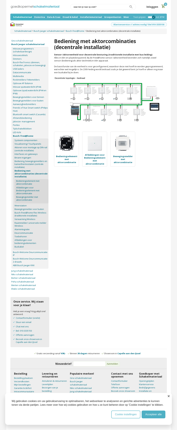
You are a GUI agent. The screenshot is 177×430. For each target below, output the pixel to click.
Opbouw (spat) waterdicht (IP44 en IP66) (29, 92)
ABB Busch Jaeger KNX (24, 265)
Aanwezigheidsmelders (24, 104)
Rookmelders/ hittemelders (26, 79)
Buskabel (19, 246)
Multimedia (18, 76)
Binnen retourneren (84, 353)
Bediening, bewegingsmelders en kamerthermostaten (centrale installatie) (31, 164)
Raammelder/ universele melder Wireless (30, 224)
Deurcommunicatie (24, 232)
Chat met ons (22, 326)
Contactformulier (119, 380)
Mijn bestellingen (22, 384)
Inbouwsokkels (20, 55)
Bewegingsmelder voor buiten (29, 209)
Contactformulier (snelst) (28, 317)
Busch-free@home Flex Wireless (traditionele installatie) (30, 214)
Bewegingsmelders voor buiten (28, 100)
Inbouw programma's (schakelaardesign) (23, 50)
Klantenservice (122, 24)
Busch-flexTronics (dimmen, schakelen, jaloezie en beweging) (29, 64)
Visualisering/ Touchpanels (28, 143)
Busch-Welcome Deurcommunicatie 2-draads (30, 260)
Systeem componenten (26, 140)
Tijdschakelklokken (22, 128)
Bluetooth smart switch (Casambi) (29, 114)
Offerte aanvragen (25, 334)
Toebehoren (21, 236)
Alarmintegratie (22, 229)
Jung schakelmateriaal (22, 270)
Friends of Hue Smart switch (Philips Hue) (30, 109)
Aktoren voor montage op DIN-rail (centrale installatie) (31, 149)
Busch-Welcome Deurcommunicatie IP (30, 254)
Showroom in (121, 353)
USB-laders (18, 68)
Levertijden (47, 384)
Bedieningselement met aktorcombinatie (66, 159)
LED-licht (17, 132)
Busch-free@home (23, 135)
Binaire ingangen (23, 157)
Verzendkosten (21, 381)
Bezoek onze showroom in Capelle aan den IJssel (29, 341)
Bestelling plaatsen (23, 378)
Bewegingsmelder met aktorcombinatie (123, 159)
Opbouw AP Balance (23, 83)
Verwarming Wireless (25, 219)
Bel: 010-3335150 (24, 330)
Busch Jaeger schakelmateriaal (28, 44)
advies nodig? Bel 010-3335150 (148, 24)
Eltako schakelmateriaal (23, 288)
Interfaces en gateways (26, 154)
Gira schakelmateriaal (22, 40)
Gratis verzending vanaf (51, 353)
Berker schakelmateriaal (23, 277)
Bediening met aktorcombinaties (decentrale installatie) (31, 173)
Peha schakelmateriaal (22, 281)
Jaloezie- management (24, 121)
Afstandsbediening (22, 117)
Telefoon (115, 384)
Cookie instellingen (126, 414)
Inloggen (152, 7)
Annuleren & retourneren (54, 380)
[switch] (151, 17)
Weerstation (21, 205)
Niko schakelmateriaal (22, 274)
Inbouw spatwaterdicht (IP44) (27, 86)
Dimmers (17, 58)
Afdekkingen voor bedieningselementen (25, 241)
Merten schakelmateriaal (23, 285)
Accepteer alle (153, 414)
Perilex (16, 125)
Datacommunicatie (22, 72)
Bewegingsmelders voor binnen (28, 97)
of (131, 24)
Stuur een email (23, 322)
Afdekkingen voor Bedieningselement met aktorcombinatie (94, 159)
